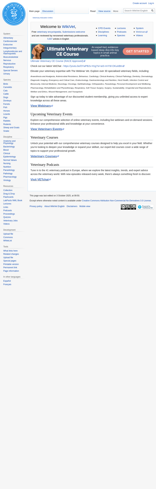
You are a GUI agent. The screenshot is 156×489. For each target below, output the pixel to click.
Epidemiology (9, 156)
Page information (11, 271)
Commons (8, 237)
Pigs (5, 117)
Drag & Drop (9, 194)
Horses (6, 111)
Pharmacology (10, 177)
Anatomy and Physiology (9, 142)
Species (121, 35)
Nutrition (7, 167)
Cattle (6, 94)
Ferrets (6, 104)
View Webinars (41, 105)
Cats (5, 90)
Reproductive (9, 64)
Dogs (5, 97)
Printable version (11, 264)
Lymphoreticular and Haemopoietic (12, 52)
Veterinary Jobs (10, 220)
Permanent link (10, 267)
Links (5, 207)
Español (7, 281)
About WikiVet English (54, 206)
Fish (5, 107)
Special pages (9, 261)
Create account (140, 3)
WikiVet (68, 26)
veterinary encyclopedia (49, 32)
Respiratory (8, 67)
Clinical (6, 153)
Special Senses (10, 70)
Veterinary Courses (44, 156)
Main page (34, 11)
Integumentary (10, 48)
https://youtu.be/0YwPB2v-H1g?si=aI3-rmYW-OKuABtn (93, 66)
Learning (102, 35)
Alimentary (8, 38)
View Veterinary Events (46, 129)
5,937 (50, 39)
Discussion (47, 11)
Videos (139, 35)
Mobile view (84, 206)
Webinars (140, 32)
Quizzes (7, 217)
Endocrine (8, 44)
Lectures (121, 28)
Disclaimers (72, 206)
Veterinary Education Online (43, 18)
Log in (151, 3)
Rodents (7, 124)
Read (99, 11)
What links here (10, 251)
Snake (6, 131)
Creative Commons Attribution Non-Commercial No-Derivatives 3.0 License (116, 200)
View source (111, 11)
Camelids (7, 87)
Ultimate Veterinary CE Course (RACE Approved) (57, 61)
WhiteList (7, 240)
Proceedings (9, 214)
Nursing (6, 163)
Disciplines (103, 32)
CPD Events (104, 28)
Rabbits (6, 121)
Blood (6, 150)
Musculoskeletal (10, 57)
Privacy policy (36, 206)
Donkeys (7, 100)
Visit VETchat (40, 179)
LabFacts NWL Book (12, 200)
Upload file (8, 234)
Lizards (6, 114)
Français (7, 284)
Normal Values (10, 160)
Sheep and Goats (11, 127)
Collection (7, 190)
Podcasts (122, 32)
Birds (5, 84)
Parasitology (9, 170)
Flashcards (8, 197)
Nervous (7, 60)
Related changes (11, 254)
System (139, 28)
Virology (7, 180)
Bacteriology (9, 146)
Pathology (7, 173)
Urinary (6, 74)
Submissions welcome (73, 32)
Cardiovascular (10, 41)
